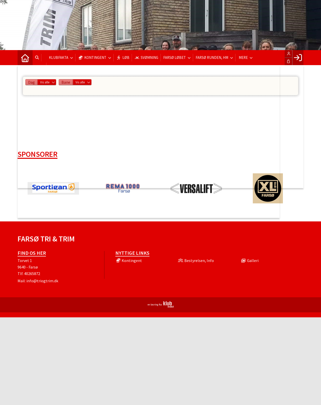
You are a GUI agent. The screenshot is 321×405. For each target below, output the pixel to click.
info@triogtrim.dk (42, 280)
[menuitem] (25, 57)
